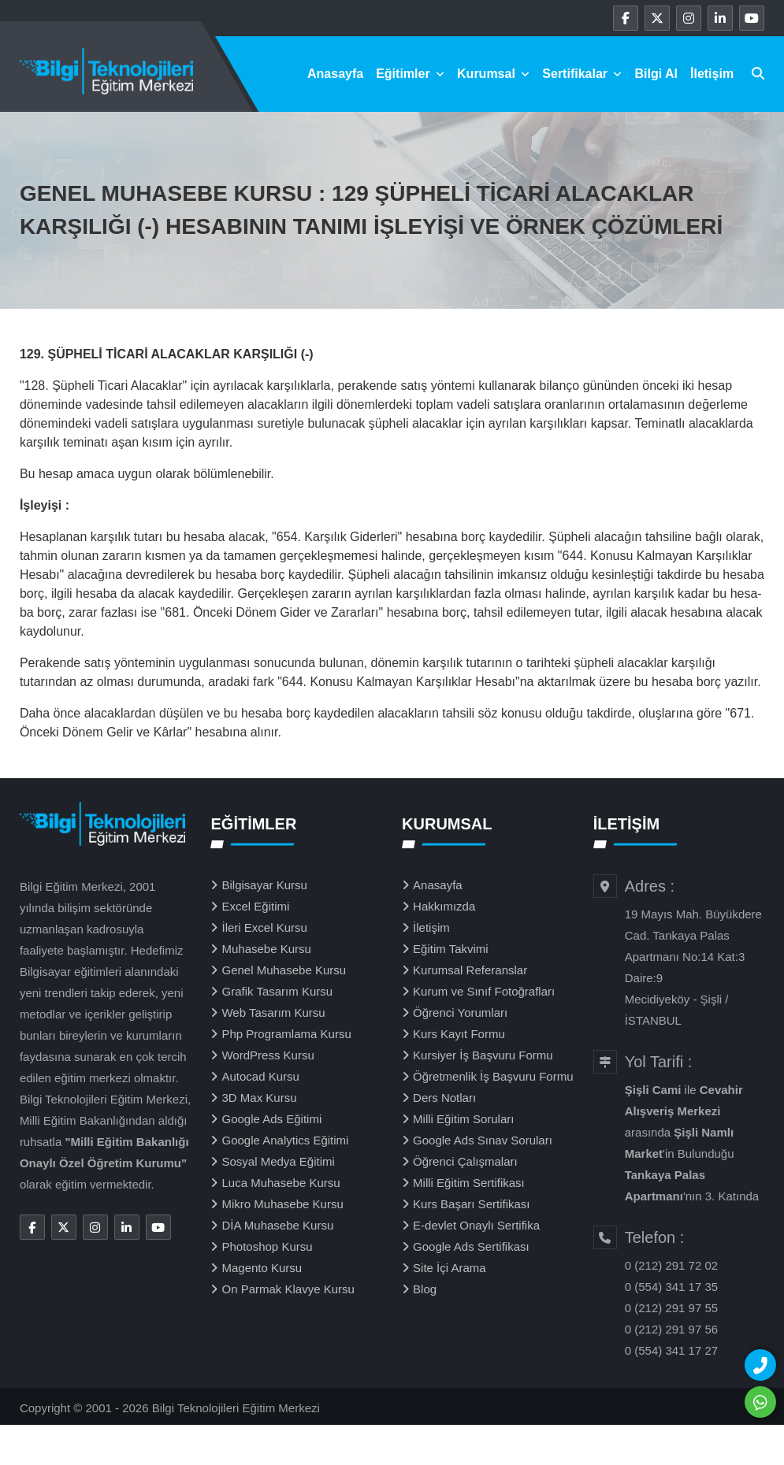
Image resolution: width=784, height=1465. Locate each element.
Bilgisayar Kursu (264, 885)
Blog (425, 1289)
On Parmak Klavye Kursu (287, 1289)
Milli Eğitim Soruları (463, 1119)
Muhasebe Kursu (265, 948)
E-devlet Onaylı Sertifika (476, 1225)
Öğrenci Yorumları (460, 1012)
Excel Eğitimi (255, 906)
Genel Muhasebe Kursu (283, 970)
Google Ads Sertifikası (471, 1246)
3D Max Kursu (258, 1097)
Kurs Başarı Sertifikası (471, 1204)
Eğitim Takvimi (451, 948)
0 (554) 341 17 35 (671, 1286)
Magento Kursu (261, 1267)
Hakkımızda (444, 906)
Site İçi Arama (449, 1267)
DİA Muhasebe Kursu (277, 1225)
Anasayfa (335, 73)
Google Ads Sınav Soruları (482, 1140)
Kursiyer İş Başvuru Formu (483, 1055)
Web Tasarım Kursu (273, 1012)
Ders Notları (444, 1097)
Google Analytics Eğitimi (284, 1140)
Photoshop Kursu (266, 1246)
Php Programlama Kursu (286, 1033)
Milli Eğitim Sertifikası (469, 1182)
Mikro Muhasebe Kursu (282, 1204)
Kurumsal (493, 73)
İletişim (712, 73)
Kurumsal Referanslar (470, 970)
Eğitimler (410, 73)
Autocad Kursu (260, 1076)
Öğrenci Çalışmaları (465, 1161)
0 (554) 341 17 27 (671, 1350)
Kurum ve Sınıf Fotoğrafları (484, 991)
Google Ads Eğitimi (271, 1119)
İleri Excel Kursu (264, 927)
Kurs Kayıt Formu (459, 1033)
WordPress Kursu (267, 1055)
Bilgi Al (656, 73)
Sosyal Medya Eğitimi (277, 1161)
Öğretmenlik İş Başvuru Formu (493, 1076)
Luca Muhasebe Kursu (280, 1182)
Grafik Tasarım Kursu (277, 991)
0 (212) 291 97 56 (671, 1329)
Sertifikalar (582, 73)
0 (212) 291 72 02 (671, 1265)
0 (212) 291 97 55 (671, 1308)
